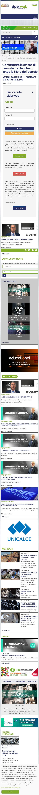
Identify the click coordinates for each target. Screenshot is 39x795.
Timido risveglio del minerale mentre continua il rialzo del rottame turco (19, 424)
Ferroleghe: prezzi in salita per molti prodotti (29, 574)
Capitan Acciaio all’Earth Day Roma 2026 (10, 753)
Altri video (5, 342)
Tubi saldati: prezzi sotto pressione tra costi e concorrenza (29, 605)
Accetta (10, 792)
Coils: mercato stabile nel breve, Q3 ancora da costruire (29, 618)
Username (8, 107)
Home (4, 56)
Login (19, 128)
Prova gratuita (20, 156)
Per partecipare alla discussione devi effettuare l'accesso (18, 263)
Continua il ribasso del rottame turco (16, 450)
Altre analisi (6, 630)
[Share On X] (33, 250)
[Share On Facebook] (36, 250)
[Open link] (5, 5)
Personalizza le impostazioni (10, 788)
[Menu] (35, 17)
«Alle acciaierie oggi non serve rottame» (17, 239)
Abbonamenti (19, 173)
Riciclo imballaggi (8, 733)
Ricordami (9, 124)
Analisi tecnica (14, 56)
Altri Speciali (6, 663)
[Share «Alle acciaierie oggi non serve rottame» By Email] (25, 250)
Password (8, 115)
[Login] (4, 275)
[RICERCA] (35, 33)
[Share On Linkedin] (29, 250)
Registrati (19, 208)
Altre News (5, 254)
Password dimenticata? (19, 133)
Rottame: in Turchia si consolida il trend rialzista (29, 557)
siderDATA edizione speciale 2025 (13, 655)
